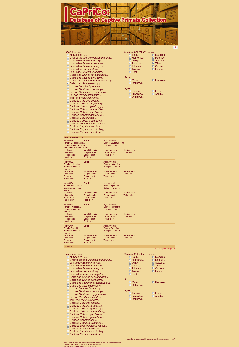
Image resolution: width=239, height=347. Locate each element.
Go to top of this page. (165, 249)
